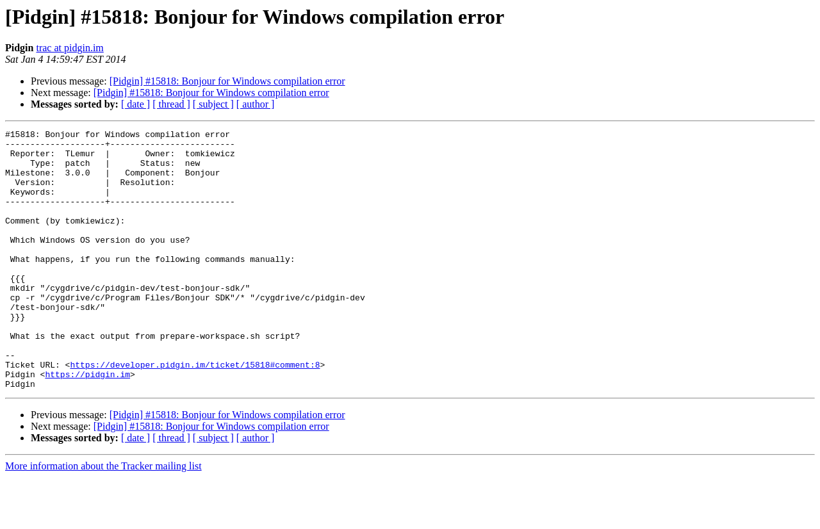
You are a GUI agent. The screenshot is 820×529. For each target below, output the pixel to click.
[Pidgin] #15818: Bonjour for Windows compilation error (227, 81)
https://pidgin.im (87, 424)
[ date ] (135, 104)
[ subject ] (213, 104)
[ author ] (255, 104)
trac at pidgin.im (69, 47)
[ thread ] (171, 104)
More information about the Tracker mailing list (103, 517)
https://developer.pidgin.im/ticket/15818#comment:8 (195, 412)
